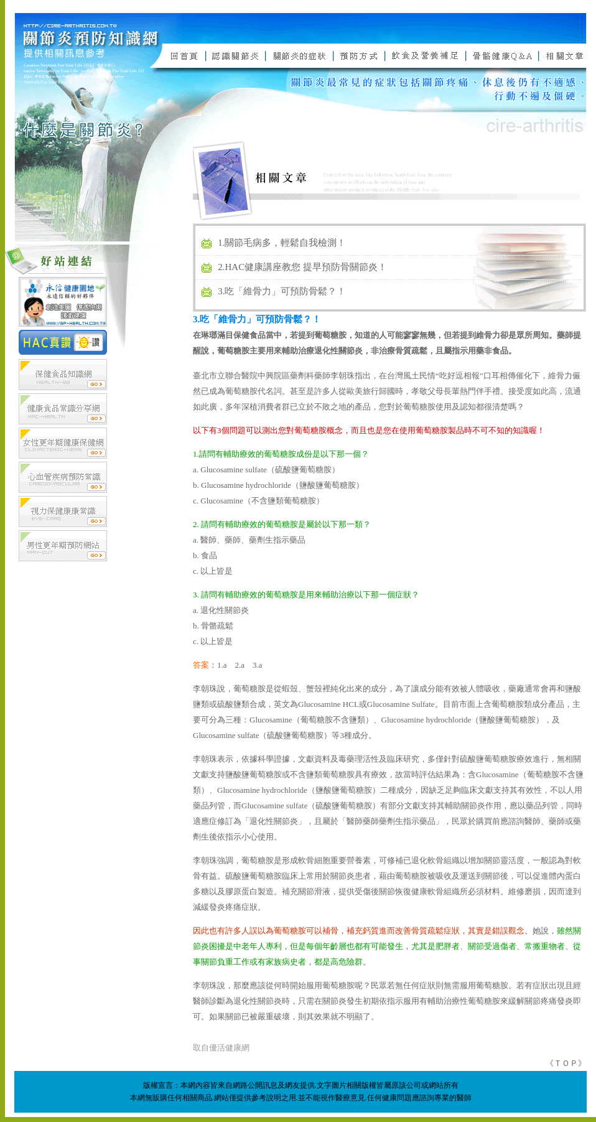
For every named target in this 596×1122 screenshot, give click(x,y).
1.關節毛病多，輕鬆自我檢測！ (282, 243)
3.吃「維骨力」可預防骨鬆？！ (282, 291)
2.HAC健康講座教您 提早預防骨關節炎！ (302, 267)
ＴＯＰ (566, 1063)
